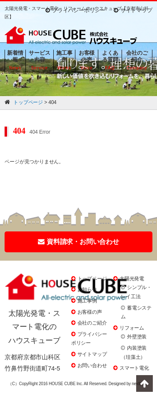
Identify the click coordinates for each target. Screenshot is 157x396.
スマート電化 (134, 368)
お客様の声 (89, 312)
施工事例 (87, 301)
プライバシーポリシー (75, 10)
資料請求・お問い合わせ (78, 241)
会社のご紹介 (92, 323)
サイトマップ (133, 10)
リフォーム (132, 328)
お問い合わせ (92, 365)
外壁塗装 (137, 337)
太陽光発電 (132, 279)
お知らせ (87, 289)
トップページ (92, 279)
